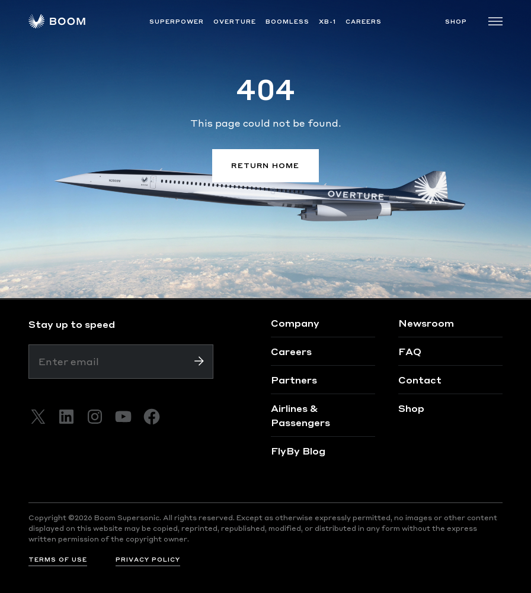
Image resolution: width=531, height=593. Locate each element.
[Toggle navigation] (495, 21)
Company (295, 323)
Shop (411, 408)
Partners (294, 379)
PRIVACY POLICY (148, 559)
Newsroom (426, 323)
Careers (291, 351)
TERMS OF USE (57, 559)
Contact (420, 379)
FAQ (409, 351)
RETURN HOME (265, 165)
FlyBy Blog (298, 450)
